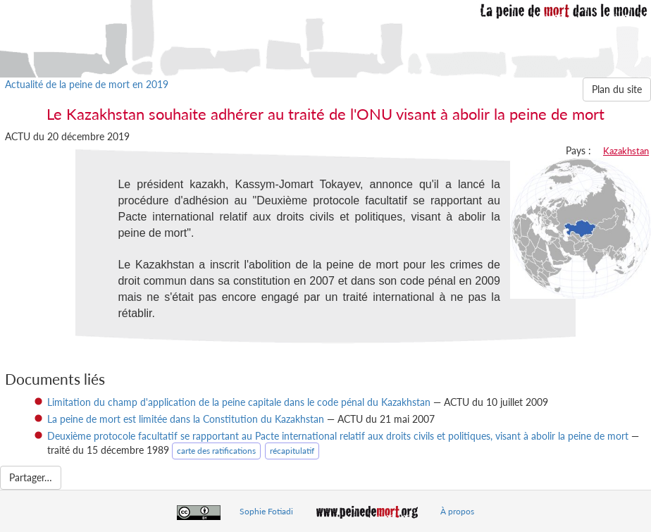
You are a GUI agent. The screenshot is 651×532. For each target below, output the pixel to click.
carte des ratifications (216, 450)
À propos (457, 511)
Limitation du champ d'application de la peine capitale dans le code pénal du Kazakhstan (238, 402)
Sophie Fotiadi (266, 511)
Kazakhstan (626, 150)
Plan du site (617, 89)
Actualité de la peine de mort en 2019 (86, 84)
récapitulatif (292, 450)
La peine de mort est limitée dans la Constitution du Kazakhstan (185, 419)
